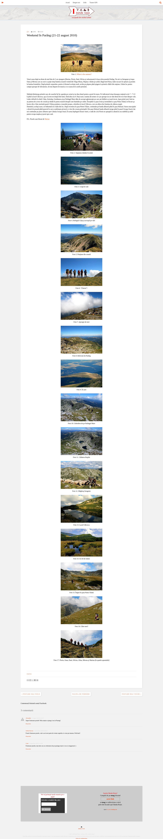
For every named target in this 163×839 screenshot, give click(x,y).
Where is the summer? (84, 74)
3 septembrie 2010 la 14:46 (36, 743)
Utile (84, 2)
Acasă (68, 2)
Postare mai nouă (31, 694)
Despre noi (76, 2)
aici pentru (112, 809)
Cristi (27, 743)
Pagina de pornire (81, 694)
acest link (110, 799)
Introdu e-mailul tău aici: (51, 800)
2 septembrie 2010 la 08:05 (40, 731)
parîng (29, 674)
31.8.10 (40, 31)
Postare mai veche (131, 694)
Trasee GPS (93, 2)
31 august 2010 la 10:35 (37, 718)
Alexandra (28, 718)
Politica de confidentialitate (81, 838)
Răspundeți (28, 723)
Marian (47, 119)
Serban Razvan (29, 731)
